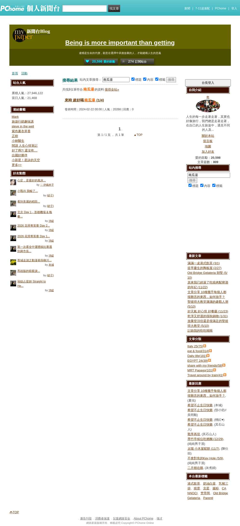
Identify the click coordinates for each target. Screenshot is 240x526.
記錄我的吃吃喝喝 (200, 330)
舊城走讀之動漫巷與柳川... (34, 260)
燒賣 (197, 488)
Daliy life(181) (197, 356)
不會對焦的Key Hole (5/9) (205, 458)
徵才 (159, 518)
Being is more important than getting (120, 42)
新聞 (187, 8)
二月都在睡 (195, 468)
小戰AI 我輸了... (27, 191)
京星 (206, 488)
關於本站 (208, 136)
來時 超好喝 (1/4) (84, 100)
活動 (24, 73)
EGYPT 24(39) (198, 360)
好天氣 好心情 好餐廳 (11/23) (208, 311)
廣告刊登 (86, 518)
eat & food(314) (198, 351)
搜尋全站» (112, 89)
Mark (15, 116)
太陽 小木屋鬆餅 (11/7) (203, 448)
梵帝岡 (205, 493)
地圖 (208, 146)
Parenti (208, 498)
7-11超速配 (202, 8)
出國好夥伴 (19, 155)
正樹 (15, 136)
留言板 (208, 141)
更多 (17, 165)
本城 (51, 264)
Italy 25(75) (195, 346)
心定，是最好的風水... (31, 180)
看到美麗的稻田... (28, 201)
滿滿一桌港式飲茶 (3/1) (204, 263)
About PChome (143, 518)
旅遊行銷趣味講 (23, 121)
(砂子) (50, 195)
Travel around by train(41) (205, 375)
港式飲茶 (194, 483)
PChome (220, 8)
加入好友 (208, 151)
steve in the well (23, 126)
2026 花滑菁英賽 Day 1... (33, 236)
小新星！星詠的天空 (26, 160)
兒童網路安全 (121, 518)
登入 (234, 8)
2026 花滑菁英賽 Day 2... (33, 225)
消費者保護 (102, 518)
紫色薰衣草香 (21, 131)
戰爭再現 (194, 434)
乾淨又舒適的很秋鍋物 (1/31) (208, 316)
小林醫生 (18, 141)
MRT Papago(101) (200, 370)
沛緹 (51, 220)
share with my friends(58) (205, 365)
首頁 (15, 73)
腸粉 (216, 488)
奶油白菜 (209, 483)
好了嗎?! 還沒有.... (25, 150)
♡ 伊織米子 (47, 184)
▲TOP (138, 135)
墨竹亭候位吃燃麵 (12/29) (205, 439)
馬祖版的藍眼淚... (28, 271)
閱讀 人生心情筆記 (25, 145)
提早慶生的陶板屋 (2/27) (205, 268)
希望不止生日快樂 (200, 405)
